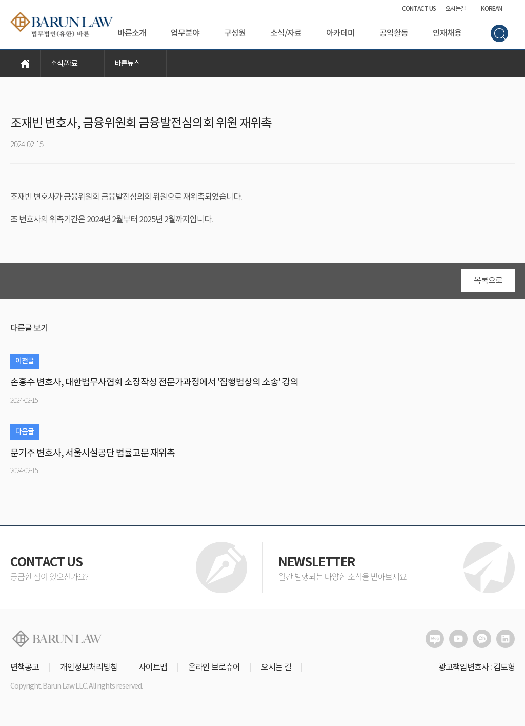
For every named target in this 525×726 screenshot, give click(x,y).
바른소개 (131, 33)
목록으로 (488, 280)
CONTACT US (419, 8)
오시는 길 (276, 667)
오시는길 (455, 8)
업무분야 (185, 33)
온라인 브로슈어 (214, 667)
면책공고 (24, 667)
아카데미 (340, 33)
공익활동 (393, 33)
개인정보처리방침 (88, 667)
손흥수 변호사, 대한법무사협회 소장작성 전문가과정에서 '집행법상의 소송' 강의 (154, 382)
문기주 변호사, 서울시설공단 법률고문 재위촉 (92, 453)
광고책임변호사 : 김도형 (476, 667)
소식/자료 (285, 33)
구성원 (235, 33)
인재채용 (447, 33)
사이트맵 (152, 667)
